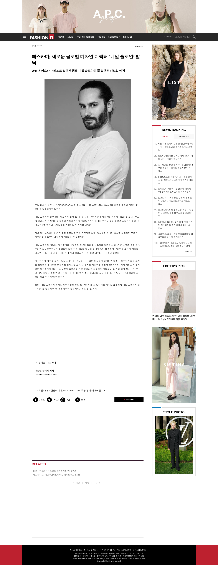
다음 (97, 483)
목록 (87, 483)
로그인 (178, 37)
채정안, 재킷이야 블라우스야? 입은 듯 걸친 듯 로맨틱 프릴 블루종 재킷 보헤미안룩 (176, 213)
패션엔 (42, 37)
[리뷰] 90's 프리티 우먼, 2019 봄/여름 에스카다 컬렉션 (54, 471)
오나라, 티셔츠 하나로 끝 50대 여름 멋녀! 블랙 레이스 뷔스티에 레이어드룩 (174, 190)
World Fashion (85, 36)
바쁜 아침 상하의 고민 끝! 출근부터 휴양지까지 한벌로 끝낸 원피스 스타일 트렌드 (175, 147)
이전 (76, 483)
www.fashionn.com (72, 390)
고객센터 (144, 550)
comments (129, 399)
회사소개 (73, 550)
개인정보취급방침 (124, 550)
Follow (168, 37)
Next (190, 444)
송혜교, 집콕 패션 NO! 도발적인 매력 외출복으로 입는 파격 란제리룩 (175, 235)
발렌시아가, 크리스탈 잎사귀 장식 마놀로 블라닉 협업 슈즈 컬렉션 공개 (176, 244)
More (187, 252)
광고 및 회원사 (92, 550)
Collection (114, 36)
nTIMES (127, 36)
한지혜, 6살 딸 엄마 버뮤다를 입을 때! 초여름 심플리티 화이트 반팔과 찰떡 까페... (175, 168)
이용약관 (112, 550)
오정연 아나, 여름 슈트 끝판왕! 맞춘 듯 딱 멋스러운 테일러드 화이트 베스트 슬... (175, 201)
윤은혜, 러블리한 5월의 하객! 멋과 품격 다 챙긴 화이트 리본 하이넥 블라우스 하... (175, 225)
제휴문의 (103, 550)
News (61, 36)
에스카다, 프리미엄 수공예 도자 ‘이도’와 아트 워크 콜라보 (56, 475)
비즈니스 (81, 550)
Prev (158, 444)
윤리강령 (136, 550)
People (101, 36)
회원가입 (186, 37)
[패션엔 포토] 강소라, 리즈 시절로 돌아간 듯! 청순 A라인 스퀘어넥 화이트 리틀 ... (175, 180)
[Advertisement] (87, 326)
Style (70, 36)
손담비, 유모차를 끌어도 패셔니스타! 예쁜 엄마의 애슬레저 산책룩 (175, 157)
